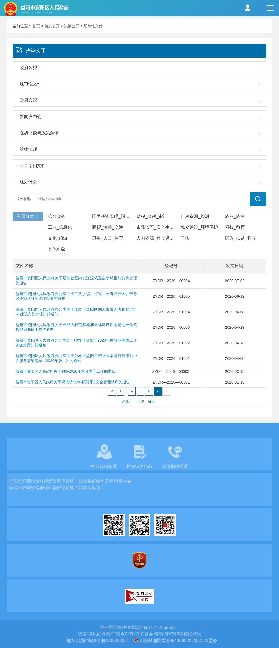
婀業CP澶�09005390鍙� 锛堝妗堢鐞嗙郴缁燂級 (151, 634)
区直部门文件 (33, 165)
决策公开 (71, 26)
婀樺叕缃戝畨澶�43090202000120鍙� (178, 640)
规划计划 (28, 182)
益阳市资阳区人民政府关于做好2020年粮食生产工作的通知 (66, 371)
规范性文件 (93, 26)
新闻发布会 (30, 116)
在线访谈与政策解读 (39, 133)
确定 (151, 401)
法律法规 (28, 149)
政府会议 (28, 100)
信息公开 (52, 26)
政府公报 (28, 67)
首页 (36, 26)
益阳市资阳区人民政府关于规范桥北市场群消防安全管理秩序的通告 (73, 382)
